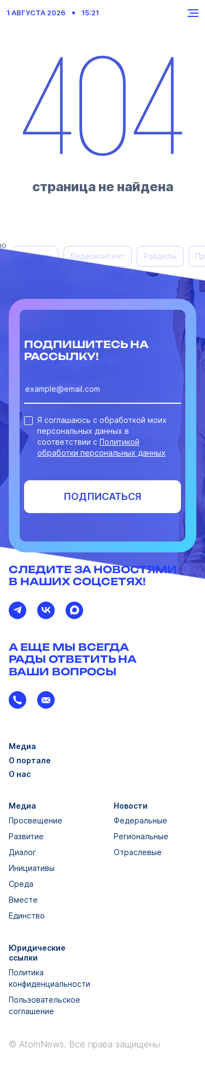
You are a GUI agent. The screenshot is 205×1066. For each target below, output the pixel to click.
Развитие (26, 836)
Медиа (22, 746)
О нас (20, 774)
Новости (131, 805)
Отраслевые (138, 852)
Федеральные (140, 820)
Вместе (23, 899)
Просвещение (35, 820)
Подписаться (102, 496)
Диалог (22, 852)
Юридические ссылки (37, 952)
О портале (30, 760)
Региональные (141, 836)
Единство (27, 915)
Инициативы (32, 868)
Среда (21, 883)
